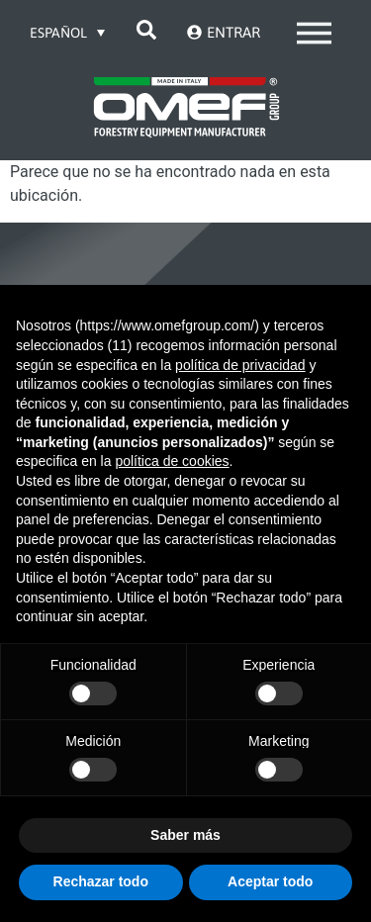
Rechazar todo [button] (100, 881)
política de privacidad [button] (240, 365)
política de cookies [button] (172, 461)
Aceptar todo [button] (270, 881)
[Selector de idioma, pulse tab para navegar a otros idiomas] (68, 32)
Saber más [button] (185, 835)
